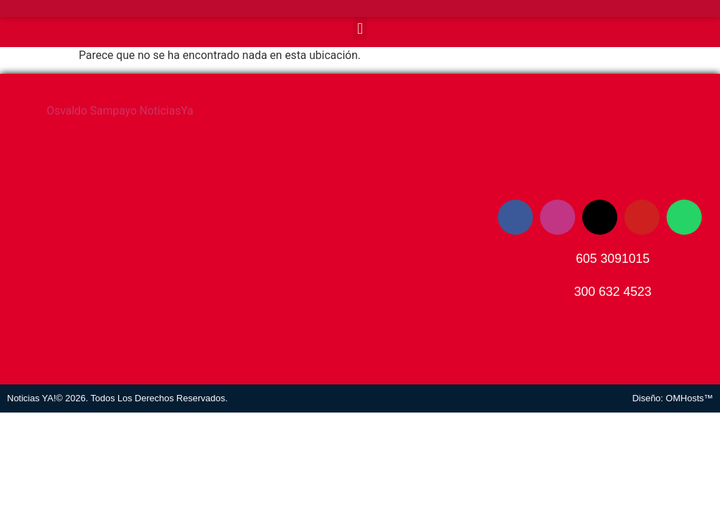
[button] (359, 28)
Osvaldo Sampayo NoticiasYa (119, 110)
